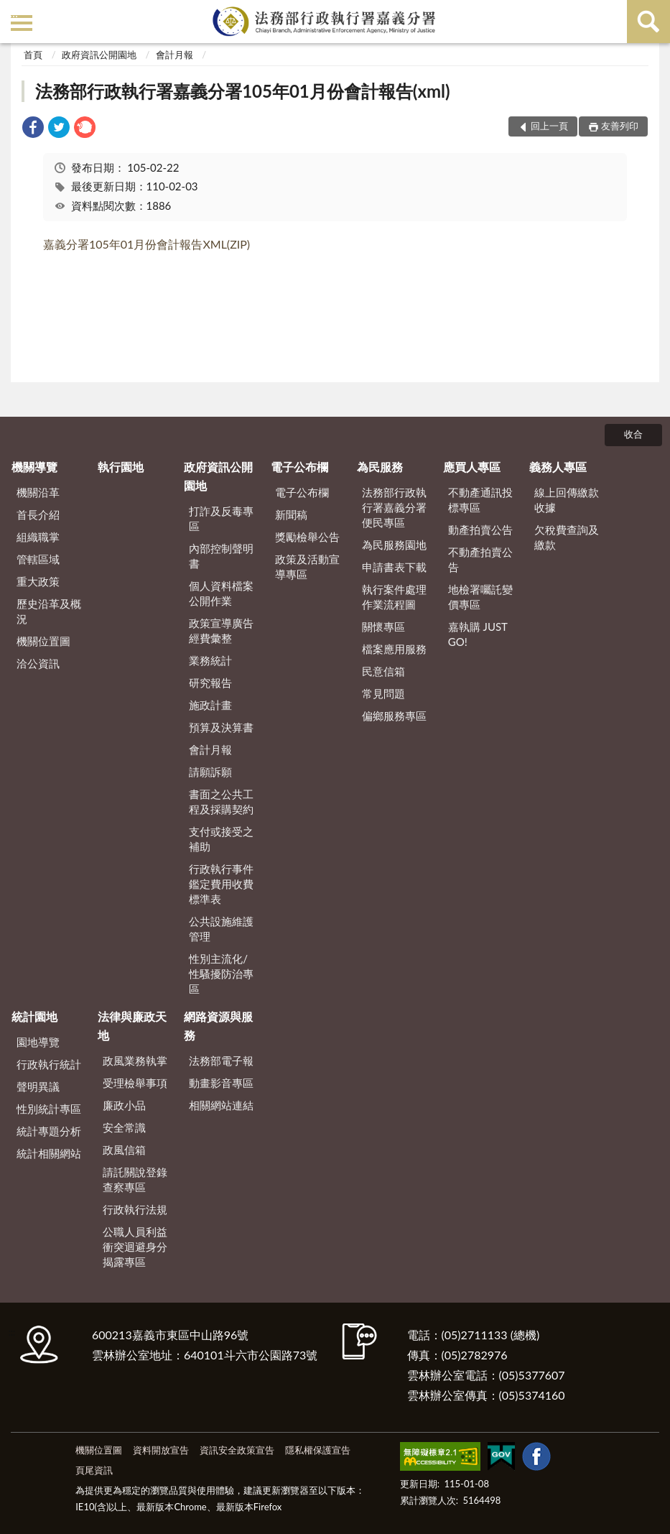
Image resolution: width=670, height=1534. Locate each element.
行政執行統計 (49, 1064)
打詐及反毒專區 (221, 518)
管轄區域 (38, 559)
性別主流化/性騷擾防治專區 (221, 973)
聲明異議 (38, 1086)
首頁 (33, 54)
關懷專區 (383, 626)
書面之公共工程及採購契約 (221, 801)
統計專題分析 (49, 1130)
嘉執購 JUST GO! (478, 634)
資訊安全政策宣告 (237, 1450)
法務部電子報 (221, 1060)
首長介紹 (38, 514)
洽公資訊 (38, 663)
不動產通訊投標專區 (480, 500)
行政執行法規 (135, 1209)
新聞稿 (291, 514)
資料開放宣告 (161, 1450)
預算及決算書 (221, 727)
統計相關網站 (49, 1153)
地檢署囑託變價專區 (480, 597)
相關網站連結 (221, 1105)
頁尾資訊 (94, 1470)
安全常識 (124, 1127)
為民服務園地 (394, 544)
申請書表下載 (394, 566)
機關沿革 (38, 492)
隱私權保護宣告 (317, 1450)
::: (13, 12)
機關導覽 (34, 466)
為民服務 (380, 466)
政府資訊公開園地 (99, 54)
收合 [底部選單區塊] (633, 434)
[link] (33, 129)
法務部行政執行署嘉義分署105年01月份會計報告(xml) (242, 90)
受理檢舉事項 (135, 1082)
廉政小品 (124, 1105)
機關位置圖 (43, 640)
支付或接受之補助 (221, 839)
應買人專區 (472, 466)
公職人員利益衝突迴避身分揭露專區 (135, 1246)
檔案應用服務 (394, 648)
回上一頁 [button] (549, 125)
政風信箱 (124, 1149)
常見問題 (383, 693)
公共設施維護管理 (221, 929)
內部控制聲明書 (221, 556)
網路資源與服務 (218, 1025)
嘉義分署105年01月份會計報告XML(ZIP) (146, 244)
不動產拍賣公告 (480, 559)
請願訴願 (210, 771)
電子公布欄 (299, 466)
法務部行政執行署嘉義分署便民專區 (394, 507)
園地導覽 (38, 1041)
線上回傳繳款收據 (566, 500)
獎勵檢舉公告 (307, 536)
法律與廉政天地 (132, 1025)
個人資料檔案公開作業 (221, 593)
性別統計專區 (49, 1108)
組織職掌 (38, 536)
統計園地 (34, 1016)
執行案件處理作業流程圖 (394, 597)
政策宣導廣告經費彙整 (221, 630)
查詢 (648, 21)
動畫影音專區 (221, 1082)
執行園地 (121, 466)
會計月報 (174, 54)
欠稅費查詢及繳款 (566, 537)
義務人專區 (558, 466)
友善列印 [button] (619, 125)
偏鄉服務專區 (394, 715)
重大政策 (38, 581)
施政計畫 (210, 704)
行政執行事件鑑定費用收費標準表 (221, 883)
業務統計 (210, 660)
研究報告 (210, 682)
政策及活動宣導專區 (307, 567)
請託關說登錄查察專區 (135, 1179)
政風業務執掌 (135, 1060)
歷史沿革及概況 (49, 611)
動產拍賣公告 (480, 529)
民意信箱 (383, 671)
